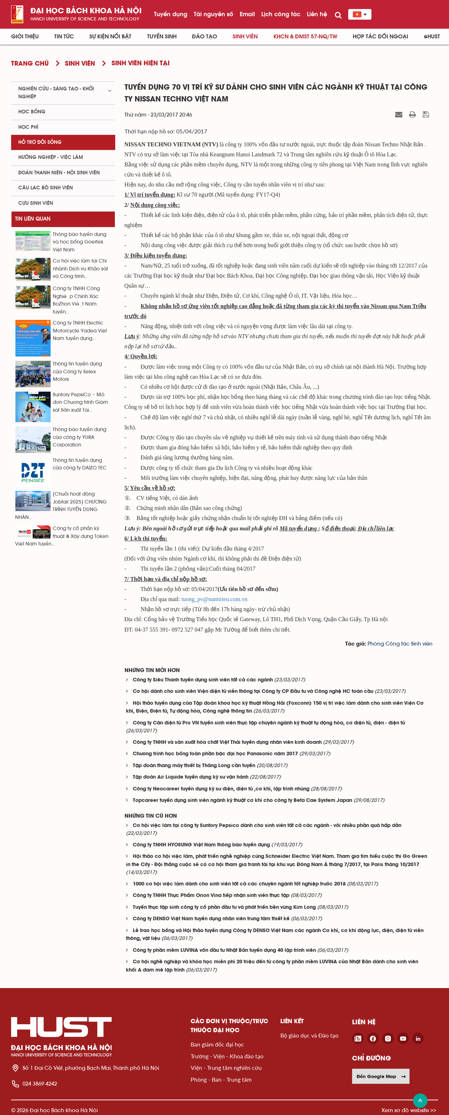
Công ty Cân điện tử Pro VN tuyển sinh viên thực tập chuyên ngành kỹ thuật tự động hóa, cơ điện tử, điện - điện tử (269, 723)
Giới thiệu (25, 36)
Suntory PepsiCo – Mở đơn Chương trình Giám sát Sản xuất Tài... (80, 402)
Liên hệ (317, 14)
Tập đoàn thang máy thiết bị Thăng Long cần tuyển (194, 766)
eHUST (432, 36)
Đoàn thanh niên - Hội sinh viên (59, 172)
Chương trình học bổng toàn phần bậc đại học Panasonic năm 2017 (215, 754)
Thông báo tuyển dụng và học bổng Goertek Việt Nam (79, 242)
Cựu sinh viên (35, 203)
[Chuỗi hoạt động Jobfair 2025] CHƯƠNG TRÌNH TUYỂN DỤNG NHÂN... (61, 506)
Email (247, 14)
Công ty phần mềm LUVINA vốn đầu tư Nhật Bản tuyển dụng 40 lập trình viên (224, 950)
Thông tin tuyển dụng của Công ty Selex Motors (77, 372)
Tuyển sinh (162, 36)
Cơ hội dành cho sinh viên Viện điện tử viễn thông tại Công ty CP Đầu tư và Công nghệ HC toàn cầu (253, 691)
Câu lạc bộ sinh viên (45, 187)
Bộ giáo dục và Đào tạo (309, 1035)
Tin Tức (64, 36)
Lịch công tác (280, 14)
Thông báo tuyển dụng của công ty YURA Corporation (79, 437)
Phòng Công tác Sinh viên (400, 644)
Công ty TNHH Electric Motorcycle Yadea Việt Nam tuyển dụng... (80, 331)
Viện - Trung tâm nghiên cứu (226, 1067)
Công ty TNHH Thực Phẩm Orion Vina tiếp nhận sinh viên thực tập (211, 895)
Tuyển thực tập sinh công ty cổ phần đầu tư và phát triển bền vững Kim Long (224, 907)
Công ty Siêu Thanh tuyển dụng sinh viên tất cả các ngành (203, 680)
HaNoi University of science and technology (85, 18)
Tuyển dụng (170, 14)
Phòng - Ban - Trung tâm (221, 1079)
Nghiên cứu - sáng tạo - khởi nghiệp (56, 92)
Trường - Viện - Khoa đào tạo (227, 1056)
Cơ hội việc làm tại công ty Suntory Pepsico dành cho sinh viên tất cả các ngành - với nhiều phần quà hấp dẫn (267, 825)
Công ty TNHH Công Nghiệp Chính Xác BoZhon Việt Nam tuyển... (76, 300)
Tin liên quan (33, 219)
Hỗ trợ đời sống (40, 142)
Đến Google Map (381, 1076)
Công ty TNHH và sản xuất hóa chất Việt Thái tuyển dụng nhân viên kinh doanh (227, 742)
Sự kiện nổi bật (110, 36)
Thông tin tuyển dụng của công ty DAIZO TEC (80, 464)
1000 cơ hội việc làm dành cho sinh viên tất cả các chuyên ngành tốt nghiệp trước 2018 (239, 884)
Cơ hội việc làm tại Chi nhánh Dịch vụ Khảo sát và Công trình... (80, 269)
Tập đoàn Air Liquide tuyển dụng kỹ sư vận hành (190, 777)
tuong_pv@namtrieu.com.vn (215, 599)
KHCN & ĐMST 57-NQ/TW (305, 36)
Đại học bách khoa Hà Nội (86, 11)
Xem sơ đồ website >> (409, 1110)
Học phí (28, 127)
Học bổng (32, 111)
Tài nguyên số (213, 14)
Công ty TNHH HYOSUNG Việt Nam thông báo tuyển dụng (201, 845)
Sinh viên (245, 36)
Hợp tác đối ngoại (380, 36)
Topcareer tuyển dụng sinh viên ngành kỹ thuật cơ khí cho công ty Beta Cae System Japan (242, 800)
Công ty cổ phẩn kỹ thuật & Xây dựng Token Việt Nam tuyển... (61, 536)
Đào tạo (204, 36)
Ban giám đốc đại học (217, 1044)
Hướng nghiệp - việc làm (50, 157)
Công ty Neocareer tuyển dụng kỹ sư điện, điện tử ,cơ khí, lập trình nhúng (221, 789)
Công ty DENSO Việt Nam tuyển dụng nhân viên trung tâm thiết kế (211, 919)
